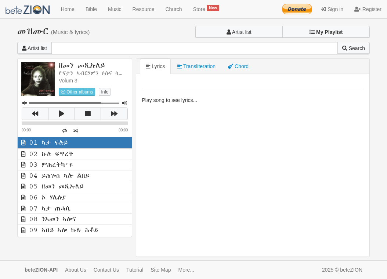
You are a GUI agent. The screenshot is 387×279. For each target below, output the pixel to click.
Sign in (332, 9)
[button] (326, 32)
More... (186, 270)
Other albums (77, 92)
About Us (75, 270)
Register (367, 9)
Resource (144, 9)
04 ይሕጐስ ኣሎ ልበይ (55, 175)
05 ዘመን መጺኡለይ (52, 186)
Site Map (161, 270)
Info (104, 92)
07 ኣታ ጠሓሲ (45, 208)
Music (115, 9)
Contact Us (106, 270)
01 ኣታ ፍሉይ (44, 142)
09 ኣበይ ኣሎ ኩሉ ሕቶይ (59, 230)
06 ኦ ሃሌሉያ (43, 197)
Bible (91, 9)
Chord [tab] (238, 66)
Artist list (239, 32)
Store (206, 8)
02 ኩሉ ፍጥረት (47, 154)
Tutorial (134, 270)
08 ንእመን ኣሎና (48, 219)
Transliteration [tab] (196, 66)
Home (68, 9)
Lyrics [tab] (155, 66)
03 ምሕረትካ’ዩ (47, 164)
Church (174, 9)
